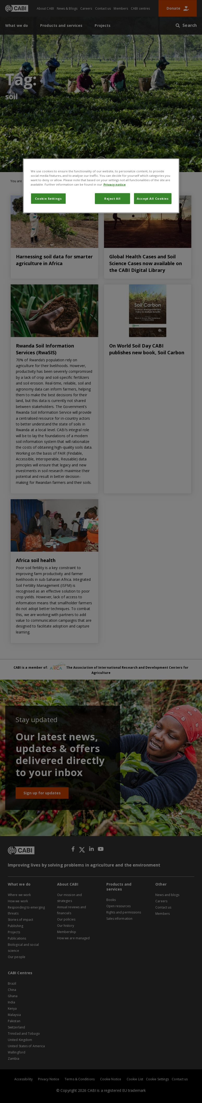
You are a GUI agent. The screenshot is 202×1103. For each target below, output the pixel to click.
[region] (101, 185)
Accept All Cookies (152, 198)
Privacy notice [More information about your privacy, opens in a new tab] (114, 184)
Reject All (112, 198)
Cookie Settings (48, 198)
